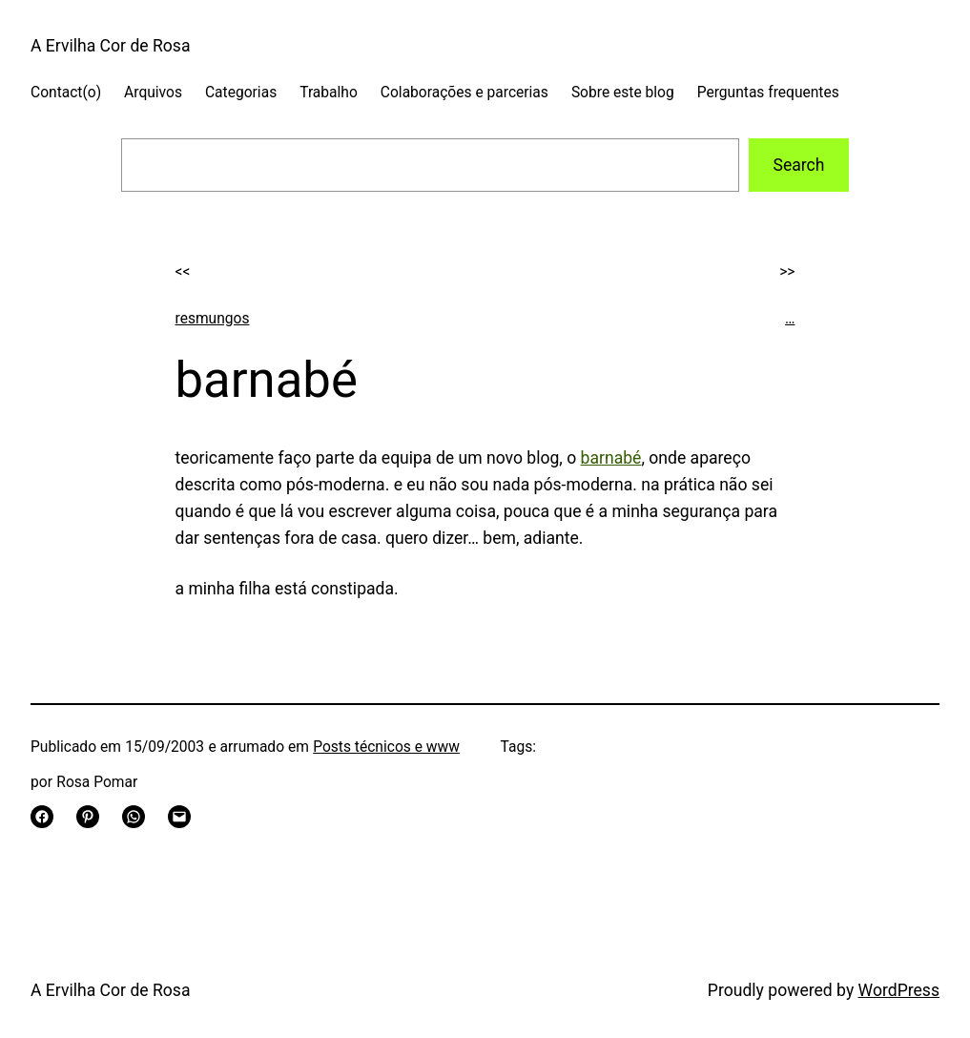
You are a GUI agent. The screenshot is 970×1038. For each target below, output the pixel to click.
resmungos (212, 318)
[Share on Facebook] (42, 816)
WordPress (898, 990)
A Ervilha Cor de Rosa (110, 45)
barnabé (611, 457)
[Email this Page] (179, 816)
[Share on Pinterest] (87, 816)
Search (798, 165)
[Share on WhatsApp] (133, 816)
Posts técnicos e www (386, 747)
